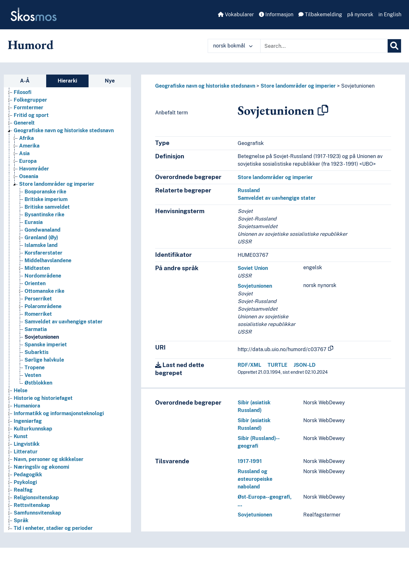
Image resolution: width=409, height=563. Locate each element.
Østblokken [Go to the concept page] (38, 383)
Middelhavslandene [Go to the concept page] (48, 260)
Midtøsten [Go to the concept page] (37, 268)
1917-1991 (250, 461)
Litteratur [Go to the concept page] (26, 452)
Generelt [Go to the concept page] (24, 123)
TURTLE (277, 365)
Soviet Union (253, 268)
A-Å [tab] (25, 81)
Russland (249, 190)
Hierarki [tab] (67, 81)
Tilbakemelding (320, 14)
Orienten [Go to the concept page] (35, 283)
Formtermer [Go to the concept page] (28, 108)
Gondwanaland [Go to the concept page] (43, 230)
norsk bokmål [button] (233, 46)
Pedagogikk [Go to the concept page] (28, 475)
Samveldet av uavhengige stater (277, 198)
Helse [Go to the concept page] (20, 390)
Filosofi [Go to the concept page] (23, 92)
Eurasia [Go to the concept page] (34, 222)
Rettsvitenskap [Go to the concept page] (32, 505)
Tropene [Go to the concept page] (35, 368)
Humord (31, 44)
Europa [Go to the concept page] (28, 161)
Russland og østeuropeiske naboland (255, 479)
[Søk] (394, 46)
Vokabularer (236, 14)
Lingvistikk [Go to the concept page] (26, 444)
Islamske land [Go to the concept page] (41, 245)
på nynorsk (360, 14)
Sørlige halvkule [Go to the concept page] (44, 360)
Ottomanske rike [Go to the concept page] (44, 291)
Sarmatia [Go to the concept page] (36, 329)
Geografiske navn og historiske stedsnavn (205, 86)
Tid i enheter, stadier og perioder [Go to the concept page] (53, 528)
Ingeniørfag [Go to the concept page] (28, 421)
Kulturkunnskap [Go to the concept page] (33, 429)
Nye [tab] (110, 81)
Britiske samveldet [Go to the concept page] (47, 207)
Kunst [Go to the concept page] (21, 436)
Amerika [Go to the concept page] (29, 146)
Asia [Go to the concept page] (24, 153)
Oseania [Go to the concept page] (28, 176)
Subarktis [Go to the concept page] (36, 352)
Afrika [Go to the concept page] (26, 138)
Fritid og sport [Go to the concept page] (31, 115)
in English (389, 14)
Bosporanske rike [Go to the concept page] (45, 192)
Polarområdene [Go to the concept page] (43, 306)
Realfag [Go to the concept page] (23, 490)
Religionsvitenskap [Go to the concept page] (36, 497)
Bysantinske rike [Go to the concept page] (44, 215)
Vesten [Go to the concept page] (33, 375)
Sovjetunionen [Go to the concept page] (42, 337)
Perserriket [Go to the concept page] (38, 299)
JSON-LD (305, 365)
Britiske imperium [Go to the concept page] (46, 199)
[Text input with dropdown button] (324, 46)
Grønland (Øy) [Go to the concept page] (41, 238)
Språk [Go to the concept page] (21, 520)
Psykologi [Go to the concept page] (25, 482)
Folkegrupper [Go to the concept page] (30, 100)
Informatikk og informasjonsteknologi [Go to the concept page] (59, 413)
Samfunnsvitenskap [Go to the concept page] (37, 513)
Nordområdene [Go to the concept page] (43, 276)
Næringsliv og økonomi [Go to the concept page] (41, 467)
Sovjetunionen (358, 86)
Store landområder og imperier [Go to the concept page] (56, 184)
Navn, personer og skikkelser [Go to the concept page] (48, 459)
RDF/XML (249, 365)
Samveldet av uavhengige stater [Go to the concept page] (64, 322)
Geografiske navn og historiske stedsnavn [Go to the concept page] (64, 130)
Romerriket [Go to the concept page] (38, 314)
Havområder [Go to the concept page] (34, 169)
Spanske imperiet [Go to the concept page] (46, 345)
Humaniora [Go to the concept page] (27, 406)
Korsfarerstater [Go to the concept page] (43, 253)
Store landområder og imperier (298, 86)
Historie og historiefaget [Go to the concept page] (43, 398)
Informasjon (276, 14)
